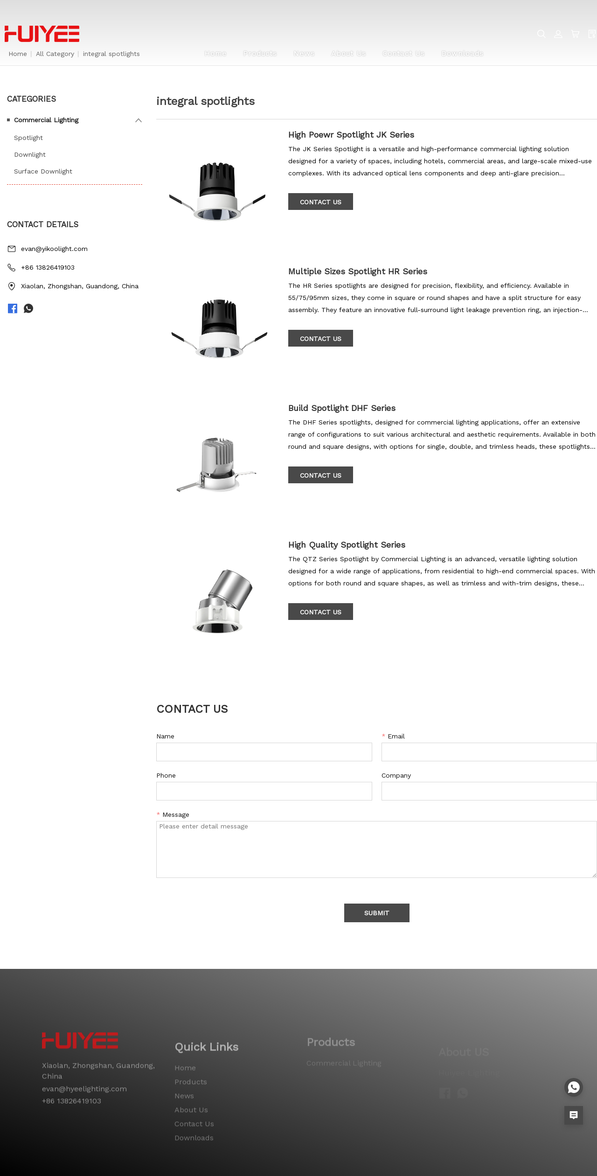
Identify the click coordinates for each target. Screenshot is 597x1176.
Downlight (30, 154)
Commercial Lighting (46, 120)
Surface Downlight (43, 171)
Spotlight (28, 137)
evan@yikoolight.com (54, 248)
